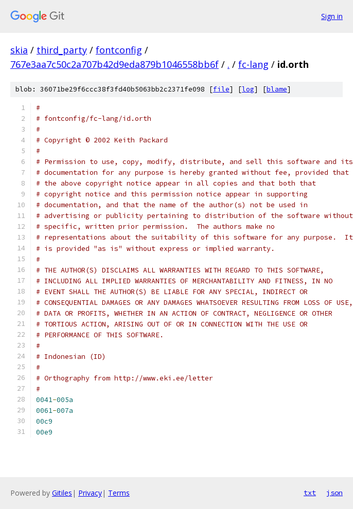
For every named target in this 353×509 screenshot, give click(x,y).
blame (277, 89)
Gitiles (62, 493)
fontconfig (119, 50)
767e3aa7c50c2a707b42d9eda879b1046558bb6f (114, 64)
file (221, 89)
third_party (62, 50)
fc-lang (253, 64)
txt (310, 492)
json (334, 492)
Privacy (90, 493)
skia (19, 50)
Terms (119, 493)
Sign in (332, 16)
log (248, 89)
